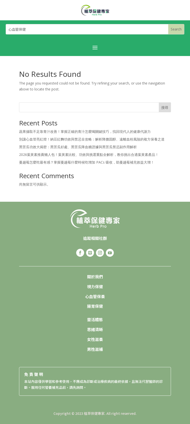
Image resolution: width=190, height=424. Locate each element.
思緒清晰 (95, 329)
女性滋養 (95, 339)
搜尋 (164, 107)
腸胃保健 (95, 306)
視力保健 (95, 286)
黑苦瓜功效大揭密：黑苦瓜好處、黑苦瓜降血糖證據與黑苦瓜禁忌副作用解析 (78, 146)
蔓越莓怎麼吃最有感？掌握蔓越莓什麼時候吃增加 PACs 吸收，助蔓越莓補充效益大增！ (86, 162)
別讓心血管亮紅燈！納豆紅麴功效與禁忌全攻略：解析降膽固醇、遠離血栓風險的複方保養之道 (92, 139)
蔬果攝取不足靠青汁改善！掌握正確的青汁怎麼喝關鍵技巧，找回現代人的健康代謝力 (85, 131)
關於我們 (95, 277)
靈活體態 (95, 319)
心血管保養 (95, 296)
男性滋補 (95, 349)
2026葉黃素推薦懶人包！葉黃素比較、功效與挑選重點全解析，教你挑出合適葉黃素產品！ (89, 154)
